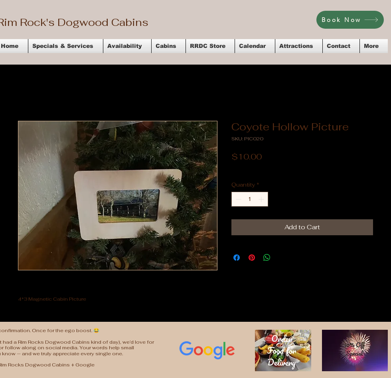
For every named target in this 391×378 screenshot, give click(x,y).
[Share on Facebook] (236, 257)
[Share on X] (282, 257)
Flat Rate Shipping (316, 168)
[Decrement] (238, 199)
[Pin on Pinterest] (252, 257)
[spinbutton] (250, 199)
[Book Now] (350, 20)
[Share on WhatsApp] (267, 257)
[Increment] (262, 199)
